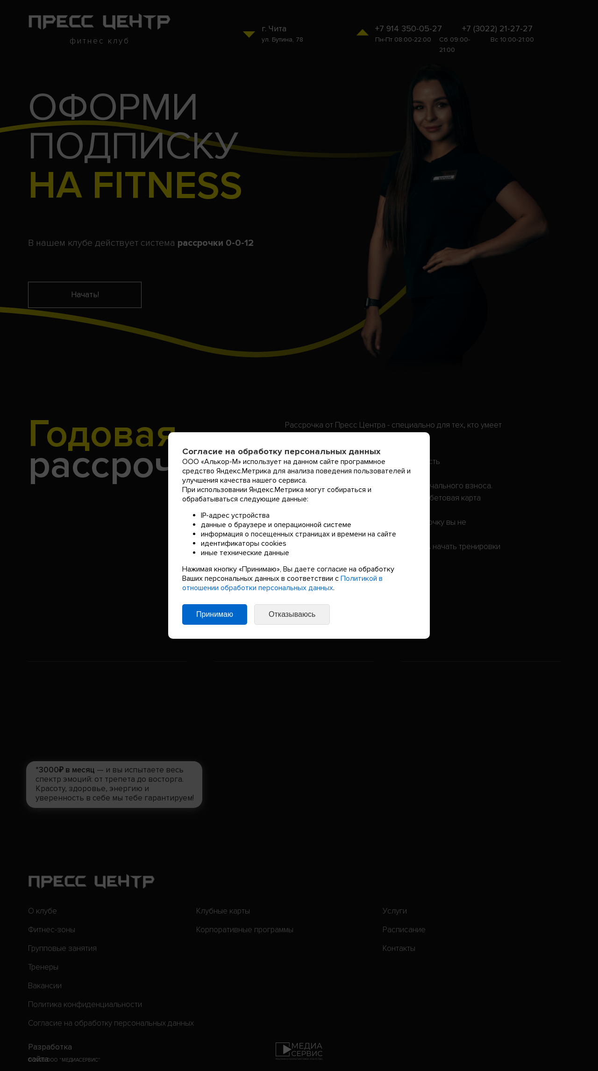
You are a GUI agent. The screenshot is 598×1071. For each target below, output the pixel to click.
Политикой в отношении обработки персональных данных (282, 583)
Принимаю (214, 614)
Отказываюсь (292, 614)
